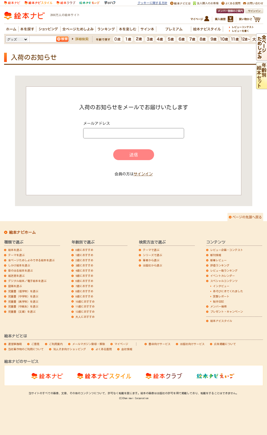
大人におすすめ (85, 316)
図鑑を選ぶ (15, 286)
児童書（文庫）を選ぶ (21, 311)
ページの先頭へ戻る (247, 217)
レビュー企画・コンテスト (226, 249)
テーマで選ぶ (151, 249)
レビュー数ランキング (224, 270)
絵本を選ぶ (15, 249)
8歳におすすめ (84, 291)
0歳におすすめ (84, 249)
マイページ (121, 344)
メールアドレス (96, 123)
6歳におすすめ (84, 280)
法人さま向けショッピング (69, 349)
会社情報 (126, 349)
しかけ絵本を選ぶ (19, 265)
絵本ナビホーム (22, 232)
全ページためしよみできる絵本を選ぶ (31, 260)
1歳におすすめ (84, 255)
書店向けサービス (159, 344)
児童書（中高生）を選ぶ (23, 306)
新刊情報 (215, 255)
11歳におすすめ (85, 306)
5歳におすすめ (84, 275)
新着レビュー (218, 260)
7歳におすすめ (84, 286)
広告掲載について (225, 344)
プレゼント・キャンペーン (226, 311)
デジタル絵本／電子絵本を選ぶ (27, 280)
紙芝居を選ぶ (16, 275)
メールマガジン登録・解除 (88, 344)
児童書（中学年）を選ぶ (23, 296)
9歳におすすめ (84, 296)
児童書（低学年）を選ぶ (23, 291)
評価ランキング (219, 265)
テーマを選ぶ (16, 255)
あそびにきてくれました (228, 291)
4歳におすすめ (84, 270)
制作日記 (218, 301)
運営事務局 (15, 344)
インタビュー (221, 286)
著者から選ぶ (151, 260)
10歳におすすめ (85, 301)
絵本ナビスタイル (221, 320)
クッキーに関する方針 (152, 2)
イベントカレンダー (222, 275)
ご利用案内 (56, 344)
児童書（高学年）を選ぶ (23, 301)
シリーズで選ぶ (152, 255)
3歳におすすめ (84, 265)
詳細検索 (81, 39)
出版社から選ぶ (152, 265)
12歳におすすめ (85, 311)
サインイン (143, 174)
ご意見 (35, 344)
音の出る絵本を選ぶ (20, 270)
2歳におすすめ (84, 260)
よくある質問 (103, 349)
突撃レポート (221, 296)
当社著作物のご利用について (26, 349)
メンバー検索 (218, 306)
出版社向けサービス (192, 344)
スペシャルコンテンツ (224, 280)
